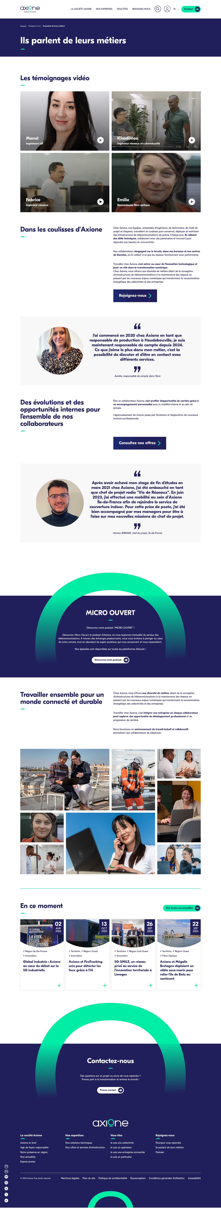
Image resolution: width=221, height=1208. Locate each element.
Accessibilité (194, 1179)
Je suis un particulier (121, 1157)
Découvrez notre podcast (108, 660)
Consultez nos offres (137, 443)
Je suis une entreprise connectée (128, 1152)
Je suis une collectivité (122, 1143)
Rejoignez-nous (141, 9)
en (6, 1172)
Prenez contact (108, 1090)
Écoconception (138, 1179)
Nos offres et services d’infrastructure (85, 1148)
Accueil (23, 26)
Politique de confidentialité (113, 1179)
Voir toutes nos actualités (178, 908)
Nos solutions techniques (78, 1143)
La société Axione (80, 9)
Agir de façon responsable (34, 1148)
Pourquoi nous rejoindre (168, 1143)
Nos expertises (103, 9)
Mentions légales (70, 1179)
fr (6, 1167)
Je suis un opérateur (121, 1148)
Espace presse (27, 1162)
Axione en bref (28, 1143)
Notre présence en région (34, 1152)
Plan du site (89, 1179)
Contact (188, 9)
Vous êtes (121, 9)
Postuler (160, 1152)
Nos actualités (28, 1157)
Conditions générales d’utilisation (167, 1179)
